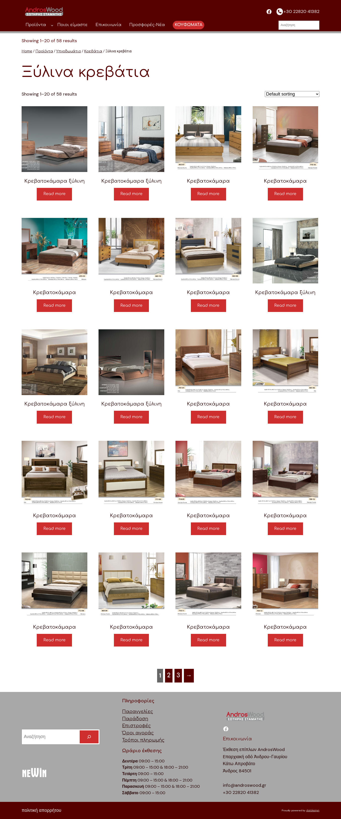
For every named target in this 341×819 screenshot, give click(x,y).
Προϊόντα (44, 51)
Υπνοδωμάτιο (68, 51)
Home (27, 51)
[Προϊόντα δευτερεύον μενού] (52, 25)
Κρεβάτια (93, 51)
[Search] (89, 736)
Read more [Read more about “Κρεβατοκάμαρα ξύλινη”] (54, 194)
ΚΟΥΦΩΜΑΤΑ (188, 25)
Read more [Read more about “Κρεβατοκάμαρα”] (208, 194)
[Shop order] (292, 94)
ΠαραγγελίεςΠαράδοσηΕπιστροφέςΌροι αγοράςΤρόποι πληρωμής (143, 726)
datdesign (312, 810)
